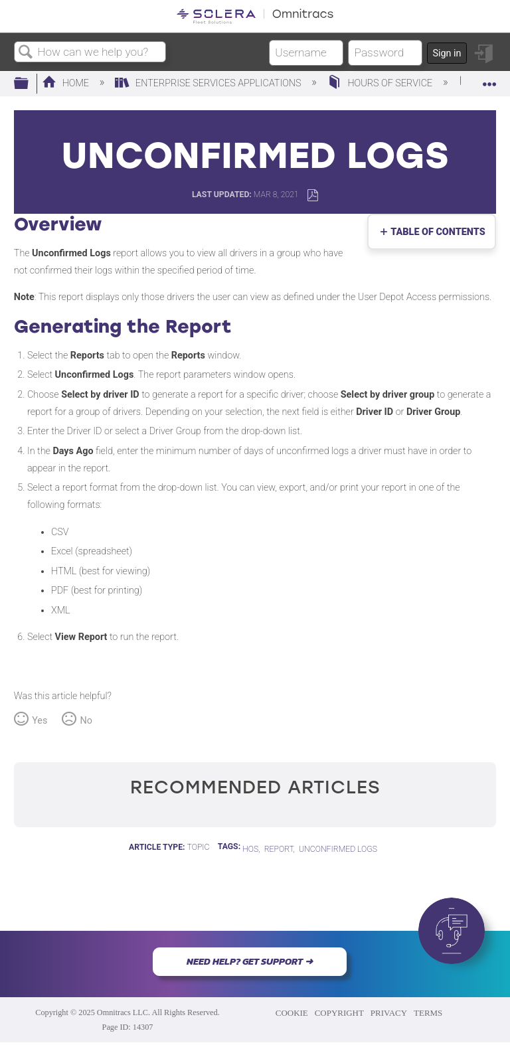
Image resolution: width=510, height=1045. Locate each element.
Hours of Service (381, 83)
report (279, 849)
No (86, 720)
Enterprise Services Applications (209, 83)
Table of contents (434, 232)
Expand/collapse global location (489, 80)
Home (67, 83)
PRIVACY (389, 1013)
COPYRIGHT (339, 1013)
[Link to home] (255, 16)
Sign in (446, 53)
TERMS (428, 1013)
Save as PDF (312, 195)
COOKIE (292, 1013)
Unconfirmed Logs (338, 849)
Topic (198, 847)
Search (26, 52)
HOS (250, 849)
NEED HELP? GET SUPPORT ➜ (250, 961)
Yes (39, 720)
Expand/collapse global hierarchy (30, 84)
